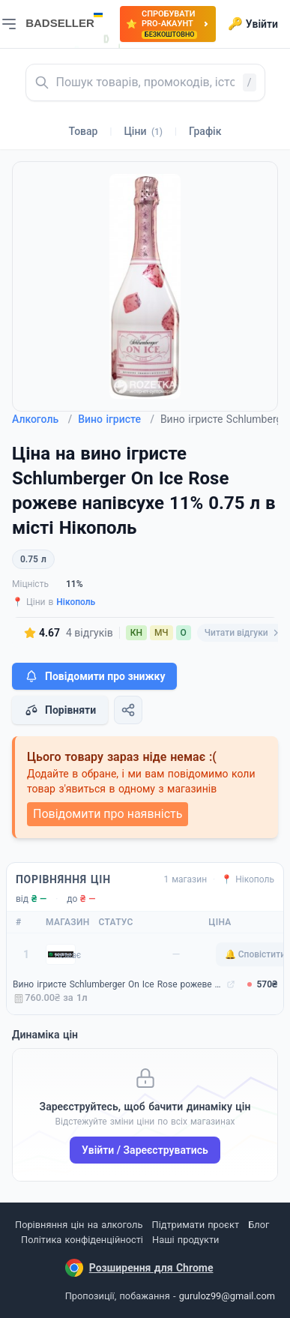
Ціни (143, 131)
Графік (205, 131)
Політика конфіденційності (82, 1239)
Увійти (253, 24)
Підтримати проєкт (195, 1224)
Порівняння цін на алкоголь (78, 1224)
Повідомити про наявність (107, 814)
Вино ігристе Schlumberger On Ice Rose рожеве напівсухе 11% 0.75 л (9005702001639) (118, 984)
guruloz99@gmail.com (227, 1296)
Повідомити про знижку (94, 676)
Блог (258, 1224)
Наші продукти (185, 1239)
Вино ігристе (116, 419)
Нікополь (75, 602)
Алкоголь (42, 419)
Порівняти (60, 709)
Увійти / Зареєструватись (145, 1150)
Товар (83, 131)
